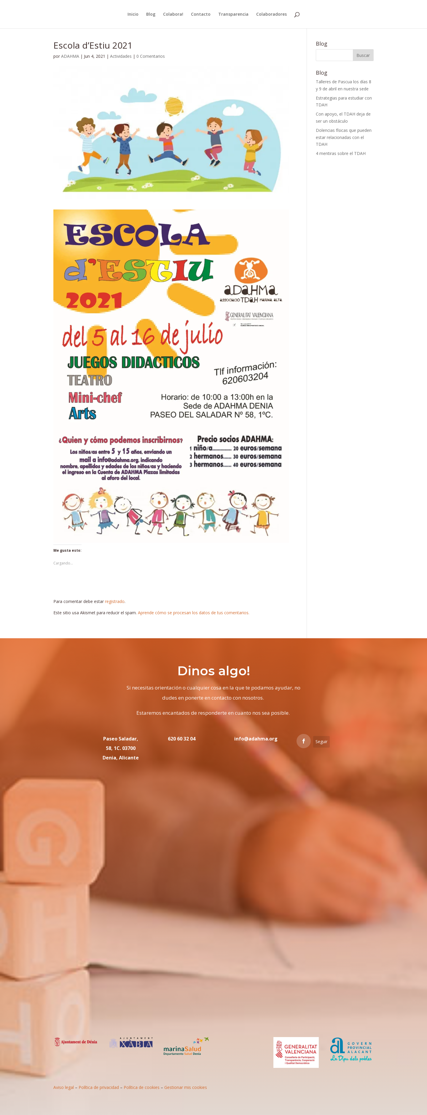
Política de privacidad (99, 1087)
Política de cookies (142, 1087)
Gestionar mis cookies (185, 1087)
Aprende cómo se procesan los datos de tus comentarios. (193, 612)
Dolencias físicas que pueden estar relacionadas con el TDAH (344, 137)
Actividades (121, 56)
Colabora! (173, 14)
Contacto (201, 14)
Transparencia (233, 14)
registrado (115, 601)
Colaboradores (271, 14)
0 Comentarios (150, 56)
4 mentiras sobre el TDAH (341, 153)
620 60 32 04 (181, 738)
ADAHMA (70, 56)
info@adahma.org (256, 738)
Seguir (321, 741)
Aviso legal (63, 1087)
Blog (150, 14)
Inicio (133, 14)
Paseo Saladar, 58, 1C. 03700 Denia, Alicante (121, 748)
